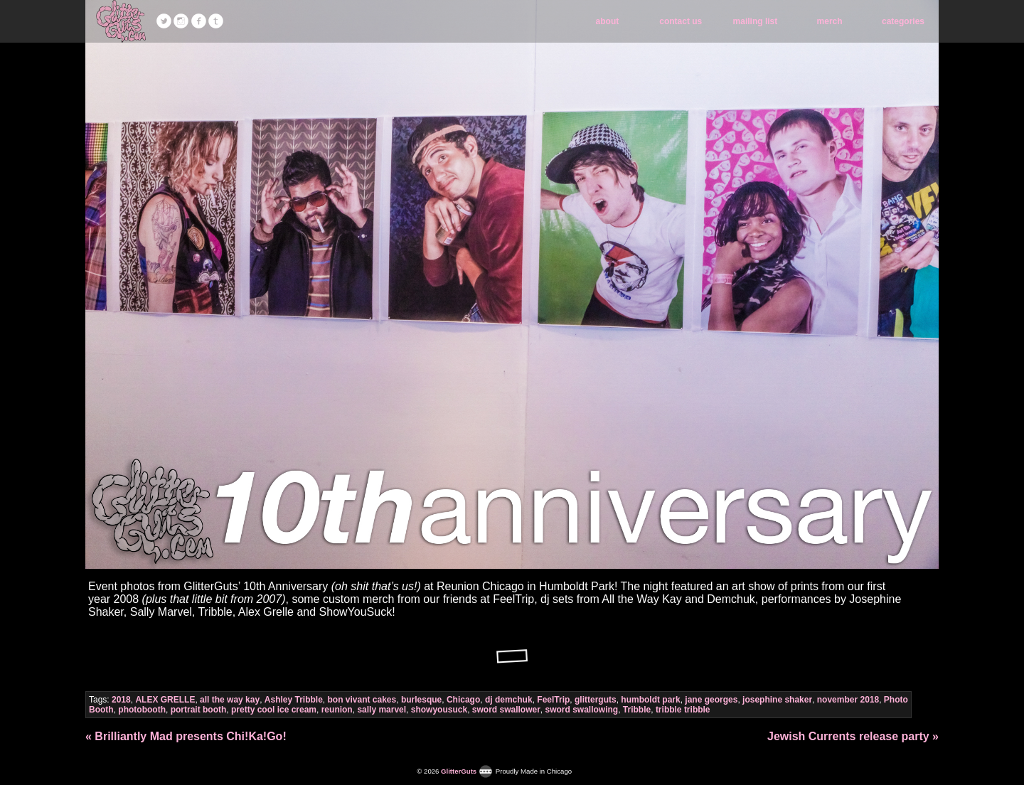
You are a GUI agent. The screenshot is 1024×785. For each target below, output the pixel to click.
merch (830, 21)
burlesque (421, 700)
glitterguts (596, 700)
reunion (337, 710)
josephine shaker (777, 700)
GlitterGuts (120, 21)
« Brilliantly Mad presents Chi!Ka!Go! (186, 736)
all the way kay (230, 700)
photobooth (142, 710)
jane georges (711, 700)
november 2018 (848, 700)
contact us (680, 21)
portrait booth (199, 710)
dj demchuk (509, 700)
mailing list (755, 21)
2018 (121, 700)
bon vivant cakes (362, 700)
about (607, 21)
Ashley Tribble (294, 700)
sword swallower (506, 710)
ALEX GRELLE (165, 700)
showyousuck (439, 710)
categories (903, 21)
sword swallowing (582, 710)
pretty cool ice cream (273, 710)
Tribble (637, 710)
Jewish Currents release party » (853, 736)
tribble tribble (683, 710)
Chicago (463, 700)
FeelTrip (553, 700)
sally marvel (381, 710)
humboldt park (650, 700)
